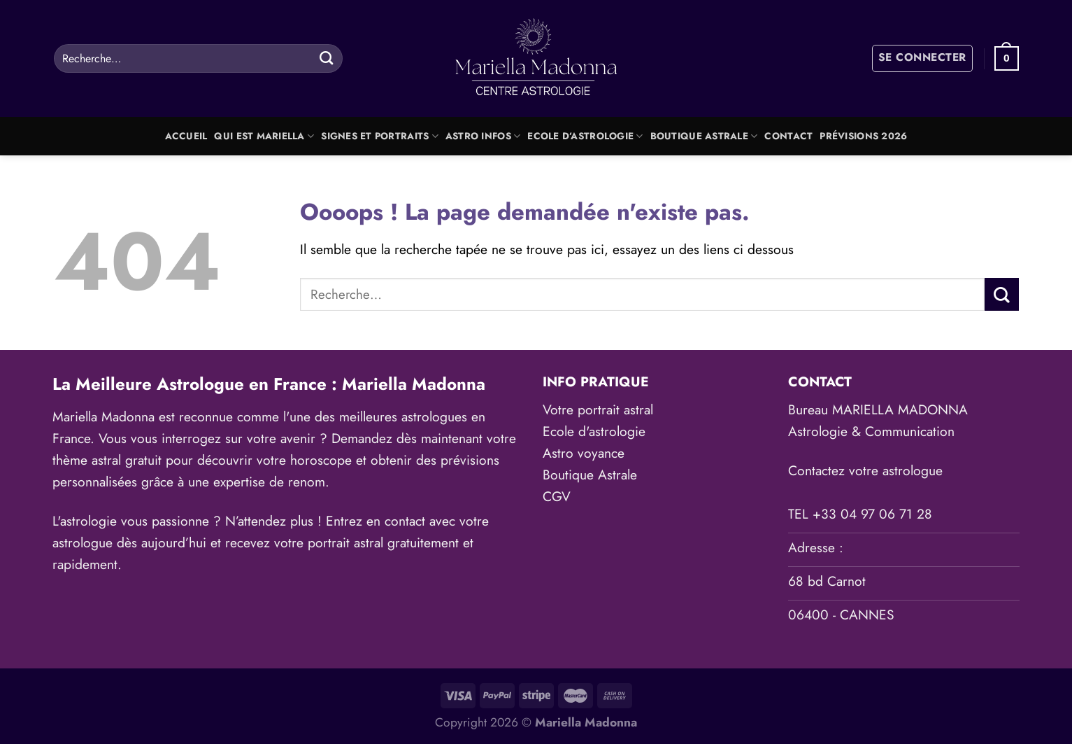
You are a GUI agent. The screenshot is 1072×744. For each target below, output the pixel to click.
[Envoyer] (326, 58)
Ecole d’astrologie (585, 136)
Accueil (186, 136)
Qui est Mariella (264, 136)
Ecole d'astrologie (594, 431)
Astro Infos (482, 136)
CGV (557, 496)
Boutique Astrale (704, 136)
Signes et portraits (379, 136)
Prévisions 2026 (863, 136)
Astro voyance (583, 453)
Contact (788, 136)
